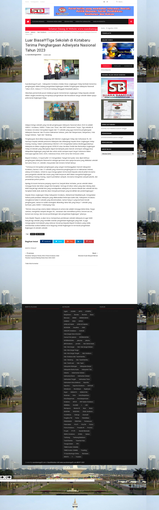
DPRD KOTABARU (82, 324)
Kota (74, 395)
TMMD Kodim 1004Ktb (71, 450)
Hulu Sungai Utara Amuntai (72, 334)
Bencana (66, 318)
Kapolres (67, 386)
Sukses (87, 434)
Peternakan (67, 424)
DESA (73, 321)
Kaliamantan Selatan (78, 373)
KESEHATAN (83, 392)
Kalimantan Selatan (84, 376)
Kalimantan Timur (84, 379)
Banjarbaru (67, 315)
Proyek (66, 431)
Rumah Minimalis (84, 431)
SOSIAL (80, 434)
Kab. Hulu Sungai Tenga (71, 350)
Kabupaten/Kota (99, 21)
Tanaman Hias (80, 441)
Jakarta (33, 32)
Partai (77, 418)
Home (27, 2)
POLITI (76, 424)
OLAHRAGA (67, 415)
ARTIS (80, 311)
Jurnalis (78, 344)
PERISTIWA (78, 421)
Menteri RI (77, 408)
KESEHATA (74, 392)
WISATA (66, 457)
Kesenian (67, 395)
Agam (66, 311)
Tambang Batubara (79, 437)
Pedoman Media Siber (54, 21)
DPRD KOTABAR (69, 324)
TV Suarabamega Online (71, 453)
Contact (42, 2)
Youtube (78, 457)
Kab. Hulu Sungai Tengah (71, 353)
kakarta (66, 373)
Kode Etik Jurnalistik (83, 21)
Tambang (67, 437)
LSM (86, 405)
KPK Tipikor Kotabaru (86, 402)
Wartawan (85, 453)
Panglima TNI (68, 418)
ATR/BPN (88, 311)
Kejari (65, 392)
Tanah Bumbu (68, 441)
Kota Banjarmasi (69, 399)
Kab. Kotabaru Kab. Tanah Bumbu (74, 357)
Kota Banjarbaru (84, 395)
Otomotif (85, 415)
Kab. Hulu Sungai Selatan (85, 347)
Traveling (84, 450)
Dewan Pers (68, 21)
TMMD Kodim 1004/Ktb (71, 447)
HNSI (83, 327)
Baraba (76, 315)
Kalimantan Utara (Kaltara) (72, 382)
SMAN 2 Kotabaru (69, 434)
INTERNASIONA (84, 337)
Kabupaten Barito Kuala (71, 369)
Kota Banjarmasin (82, 399)
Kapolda (86, 382)
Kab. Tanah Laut (69, 363)
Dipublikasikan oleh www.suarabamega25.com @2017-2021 (66, 462)
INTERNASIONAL (69, 340)
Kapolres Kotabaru (78, 386)
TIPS (77, 444)
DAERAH (66, 321)
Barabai (84, 315)
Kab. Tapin (80, 363)
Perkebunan (88, 421)
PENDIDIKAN (68, 421)
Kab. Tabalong (68, 360)
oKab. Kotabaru (88, 411)
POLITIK (83, 424)
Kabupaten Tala (87, 369)
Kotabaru (67, 402)
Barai (91, 315)
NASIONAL (76, 411)
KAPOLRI (90, 386)
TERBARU (106, 66)
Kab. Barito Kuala (88, 344)
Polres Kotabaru (69, 428)
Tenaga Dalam (68, 444)
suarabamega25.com (39, 462)
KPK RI (75, 402)
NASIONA (67, 411)
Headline (76, 327)
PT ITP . (73, 431)
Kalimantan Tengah (70, 379)
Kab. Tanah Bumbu (82, 360)
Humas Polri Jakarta (70, 337)
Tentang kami (35, 2)
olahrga (76, 415)
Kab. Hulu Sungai (69, 347)
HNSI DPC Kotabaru (70, 331)
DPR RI (81, 321)
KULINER (75, 405)
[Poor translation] (8, 477)
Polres (91, 424)
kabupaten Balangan (70, 366)
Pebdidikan (85, 418)
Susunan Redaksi (38, 21)
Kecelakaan (77, 389)
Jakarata (79, 340)
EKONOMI (67, 327)
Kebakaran (67, 389)
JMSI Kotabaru (68, 344)
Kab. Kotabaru (41, 32)
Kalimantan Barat (69, 376)
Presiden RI (80, 428)
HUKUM (81, 331)
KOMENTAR (128, 66)
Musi (84, 408)
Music (91, 408)
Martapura (67, 408)
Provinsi (89, 428)
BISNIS (74, 318)
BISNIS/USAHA (84, 318)
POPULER (117, 66)
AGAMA (73, 311)
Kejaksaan (87, 389)
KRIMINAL (67, 405)
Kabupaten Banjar (85, 366)
